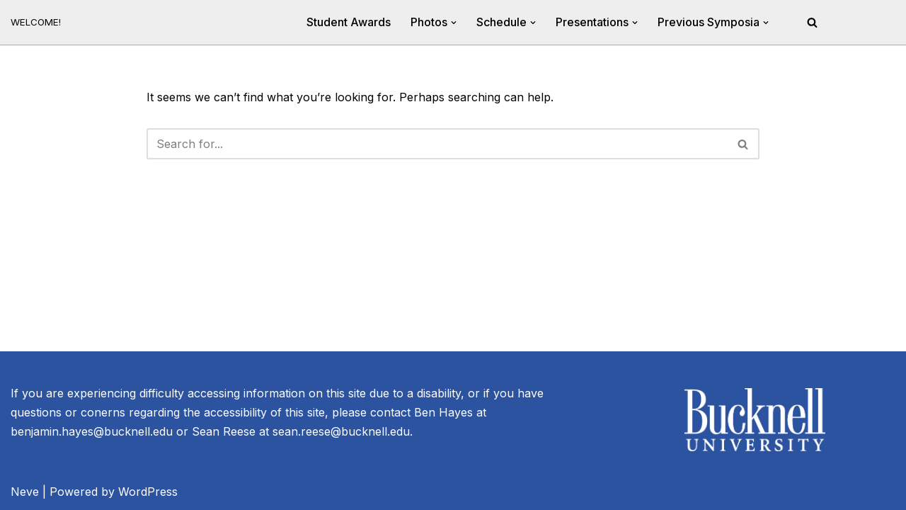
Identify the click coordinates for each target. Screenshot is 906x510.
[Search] (812, 22)
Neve (25, 491)
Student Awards (348, 22)
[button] (454, 23)
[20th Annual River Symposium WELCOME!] (36, 22)
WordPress (148, 491)
